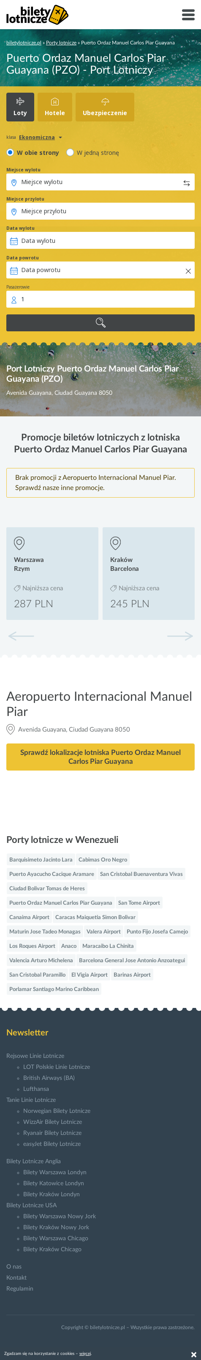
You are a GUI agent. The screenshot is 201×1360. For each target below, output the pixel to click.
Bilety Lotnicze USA (31, 1206)
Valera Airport (104, 932)
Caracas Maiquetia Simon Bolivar (95, 917)
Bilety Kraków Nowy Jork (56, 1228)
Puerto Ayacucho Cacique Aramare (51, 874)
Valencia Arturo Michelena (41, 961)
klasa (11, 137)
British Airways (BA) (49, 1078)
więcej (85, 1354)
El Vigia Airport (89, 975)
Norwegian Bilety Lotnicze (56, 1111)
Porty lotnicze (61, 42)
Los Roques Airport (32, 946)
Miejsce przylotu (25, 199)
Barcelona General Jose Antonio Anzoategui (132, 961)
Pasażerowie (18, 287)
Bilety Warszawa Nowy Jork (59, 1217)
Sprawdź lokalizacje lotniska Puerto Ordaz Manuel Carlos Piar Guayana (100, 757)
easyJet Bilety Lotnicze (52, 1144)
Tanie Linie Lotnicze (31, 1100)
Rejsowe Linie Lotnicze (35, 1056)
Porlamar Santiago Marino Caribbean (54, 989)
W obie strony (38, 153)
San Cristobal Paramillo (37, 975)
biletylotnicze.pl (23, 42)
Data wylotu (20, 228)
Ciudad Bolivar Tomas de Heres (47, 889)
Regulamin (19, 1289)
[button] (180, 636)
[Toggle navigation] (188, 14)
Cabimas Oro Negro (103, 860)
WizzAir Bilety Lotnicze (52, 1122)
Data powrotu (22, 258)
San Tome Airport (139, 903)
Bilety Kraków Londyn (51, 1195)
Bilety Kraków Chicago (52, 1250)
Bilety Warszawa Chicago (55, 1239)
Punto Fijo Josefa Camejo (157, 932)
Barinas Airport (132, 975)
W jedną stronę (98, 153)
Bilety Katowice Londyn (53, 1184)
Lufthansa (36, 1089)
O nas (14, 1267)
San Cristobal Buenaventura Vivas (141, 874)
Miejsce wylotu (23, 170)
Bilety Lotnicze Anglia (33, 1162)
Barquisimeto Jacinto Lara (41, 860)
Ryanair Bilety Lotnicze (52, 1133)
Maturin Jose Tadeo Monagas (45, 932)
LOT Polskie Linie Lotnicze (56, 1067)
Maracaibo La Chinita (108, 946)
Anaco (68, 946)
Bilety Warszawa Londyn (55, 1173)
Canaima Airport (29, 917)
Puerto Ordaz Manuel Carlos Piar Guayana (60, 903)
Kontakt (16, 1278)
